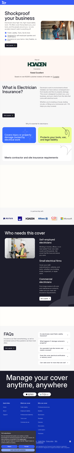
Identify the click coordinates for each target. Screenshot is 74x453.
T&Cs (56, 441)
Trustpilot (56, 77)
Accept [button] (26, 446)
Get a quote (11, 45)
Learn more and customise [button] (18, 450)
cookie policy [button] (22, 439)
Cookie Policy (41, 441)
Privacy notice (49, 441)
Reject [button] (9, 446)
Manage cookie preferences (36, 442)
